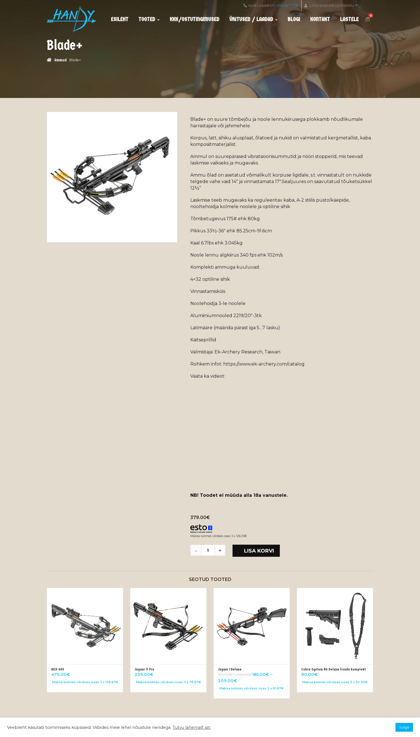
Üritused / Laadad (253, 19)
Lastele (349, 19)
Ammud (60, 60)
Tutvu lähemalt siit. (192, 727)
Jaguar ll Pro (144, 669)
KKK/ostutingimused (194, 19)
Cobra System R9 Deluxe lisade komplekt (333, 669)
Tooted (149, 19)
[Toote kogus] (210, 550)
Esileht (119, 19)
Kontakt (320, 19)
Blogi (294, 19)
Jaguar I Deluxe (230, 669)
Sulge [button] (404, 727)
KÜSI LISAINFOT (270, 5)
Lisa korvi (259, 551)
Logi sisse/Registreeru (331, 5)
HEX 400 (57, 669)
